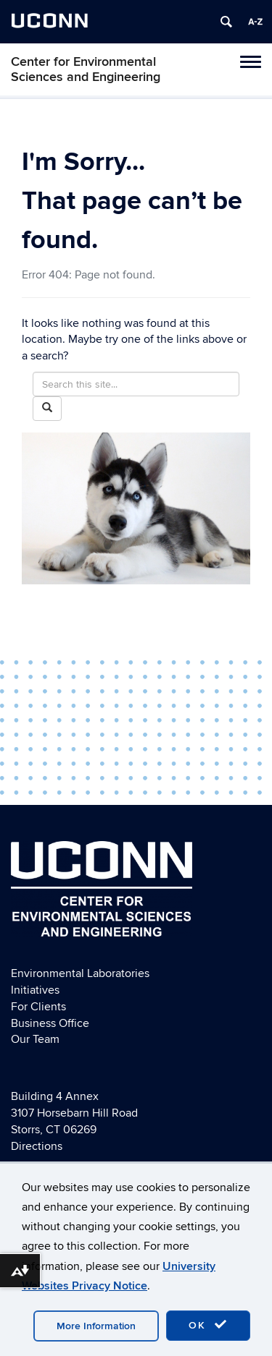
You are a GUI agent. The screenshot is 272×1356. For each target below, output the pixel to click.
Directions (36, 1146)
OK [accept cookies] (208, 1324)
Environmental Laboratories (80, 973)
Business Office (50, 1023)
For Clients (38, 1006)
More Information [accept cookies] (96, 1326)
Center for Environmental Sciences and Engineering (85, 69)
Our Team (35, 1039)
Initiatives (35, 990)
